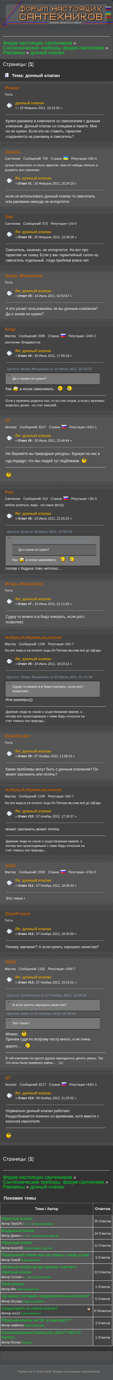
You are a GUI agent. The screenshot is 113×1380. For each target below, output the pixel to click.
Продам (27, 1342)
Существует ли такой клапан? (29, 1308)
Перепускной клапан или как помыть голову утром (45, 1255)
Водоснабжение (43, 1223)
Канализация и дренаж (44, 1235)
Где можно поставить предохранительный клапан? (45, 1296)
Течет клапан (12, 1284)
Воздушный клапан (18, 1231)
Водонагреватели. (28, 1289)
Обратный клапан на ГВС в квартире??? (36, 1320)
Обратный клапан (16, 1219)
